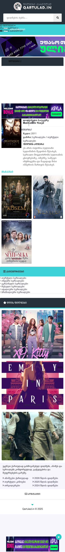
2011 (34, 139)
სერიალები (38, 142)
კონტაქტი (32, 532)
